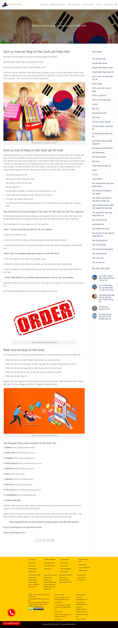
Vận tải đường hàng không (102, 249)
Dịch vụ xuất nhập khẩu (101, 100)
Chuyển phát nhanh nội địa (102, 68)
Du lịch (94, 104)
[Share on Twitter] (40, 540)
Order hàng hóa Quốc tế (59, 22)
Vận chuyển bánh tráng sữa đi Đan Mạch (103, 184)
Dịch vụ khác (89, 5)
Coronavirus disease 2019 (104, 308)
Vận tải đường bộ (99, 245)
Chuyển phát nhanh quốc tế (103, 72)
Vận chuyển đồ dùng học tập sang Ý (102, 192)
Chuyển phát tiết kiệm (83, 570)
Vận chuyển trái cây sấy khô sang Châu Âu (103, 234)
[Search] (115, 5)
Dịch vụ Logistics (99, 95)
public (94, 170)
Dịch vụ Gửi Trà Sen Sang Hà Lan (102, 78)
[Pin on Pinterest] (48, 540)
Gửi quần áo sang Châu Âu (102, 148)
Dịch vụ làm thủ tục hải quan (101, 89)
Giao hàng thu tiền (99, 113)
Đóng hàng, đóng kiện (32, 568)
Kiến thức (96, 161)
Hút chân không (98, 153)
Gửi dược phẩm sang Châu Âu (102, 127)
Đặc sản (95, 109)
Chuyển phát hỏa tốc (83, 564)
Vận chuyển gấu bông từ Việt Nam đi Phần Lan (102, 199)
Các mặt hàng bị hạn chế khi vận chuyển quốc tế (105, 316)
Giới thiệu (44, 4)
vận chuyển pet (98, 224)
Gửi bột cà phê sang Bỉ (101, 122)
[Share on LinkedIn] (52, 540)
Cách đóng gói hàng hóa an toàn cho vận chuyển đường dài (106, 298)
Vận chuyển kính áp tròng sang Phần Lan (102, 214)
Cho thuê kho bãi (98, 59)
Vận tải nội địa (98, 258)
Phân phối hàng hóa (32, 571)
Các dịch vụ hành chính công (84, 567)
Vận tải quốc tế (74, 5)
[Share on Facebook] (36, 540)
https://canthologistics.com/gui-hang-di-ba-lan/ (22, 527)
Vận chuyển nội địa (99, 220)
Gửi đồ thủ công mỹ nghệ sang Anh (102, 142)
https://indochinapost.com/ (14, 533)
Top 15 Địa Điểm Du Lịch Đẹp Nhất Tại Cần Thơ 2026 (106, 287)
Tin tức (99, 4)
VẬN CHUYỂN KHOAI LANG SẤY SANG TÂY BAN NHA (103, 206)
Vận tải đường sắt (99, 254)
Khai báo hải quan (99, 157)
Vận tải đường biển (100, 240)
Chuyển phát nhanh (57, 5)
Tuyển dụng (108, 4)
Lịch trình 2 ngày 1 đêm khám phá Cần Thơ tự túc (106, 278)
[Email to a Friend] (44, 540)
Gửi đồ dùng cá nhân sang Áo (102, 135)
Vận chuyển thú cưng (100, 229)
